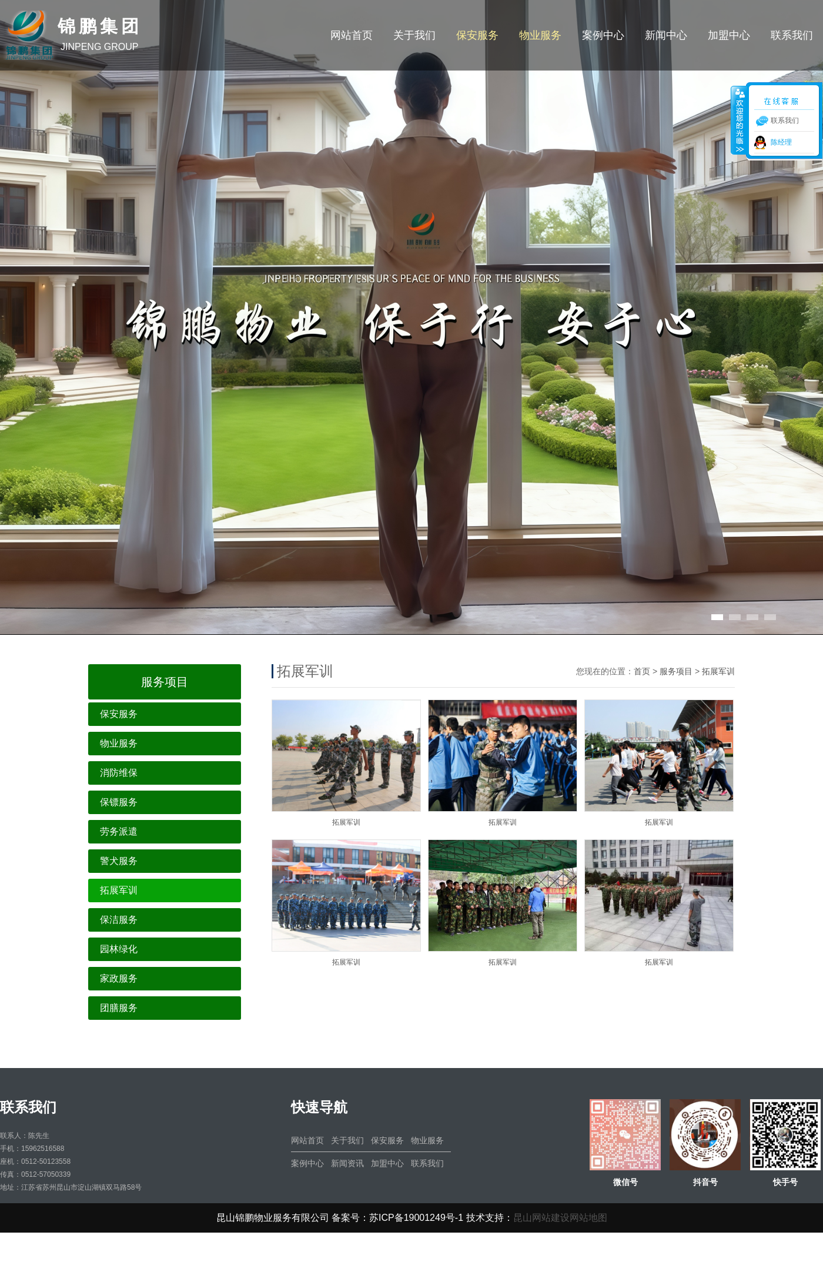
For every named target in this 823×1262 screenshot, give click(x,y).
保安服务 (477, 35)
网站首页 (351, 35)
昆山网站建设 (541, 1218)
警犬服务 (119, 861)
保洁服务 (119, 920)
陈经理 (781, 142)
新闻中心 (666, 35)
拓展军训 (119, 890)
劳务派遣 (119, 831)
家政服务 (119, 978)
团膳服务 (119, 1008)
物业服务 (540, 35)
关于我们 (414, 35)
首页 (642, 671)
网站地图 (588, 1218)
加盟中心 (729, 35)
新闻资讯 (347, 1163)
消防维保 (119, 773)
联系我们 (792, 35)
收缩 (739, 120)
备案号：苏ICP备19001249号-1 (397, 1218)
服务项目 (676, 671)
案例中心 (603, 35)
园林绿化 (119, 949)
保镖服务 (119, 802)
